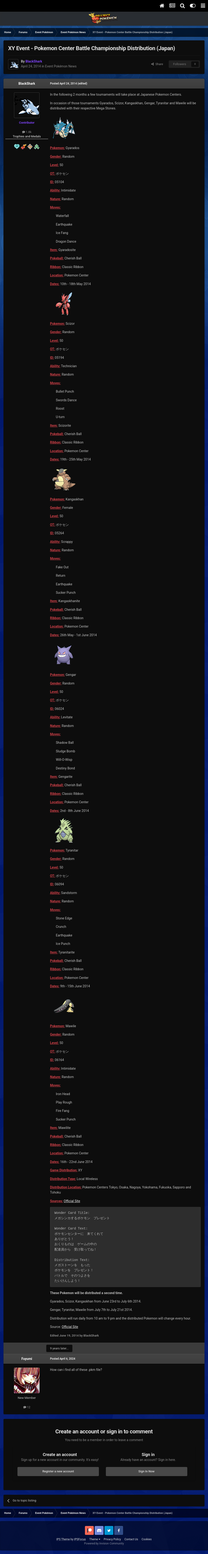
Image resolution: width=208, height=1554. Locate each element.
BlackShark (26, 83)
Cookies (147, 1539)
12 (26, 1407)
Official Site (72, 1201)
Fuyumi (26, 1359)
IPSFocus (80, 1539)
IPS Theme (63, 1539)
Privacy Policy (112, 1539)
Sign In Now (146, 1471)
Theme (94, 1539)
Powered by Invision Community (104, 1543)
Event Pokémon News (61, 66)
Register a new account (58, 1471)
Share (157, 64)
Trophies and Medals (27, 136)
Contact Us (131, 1539)
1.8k (27, 132)
